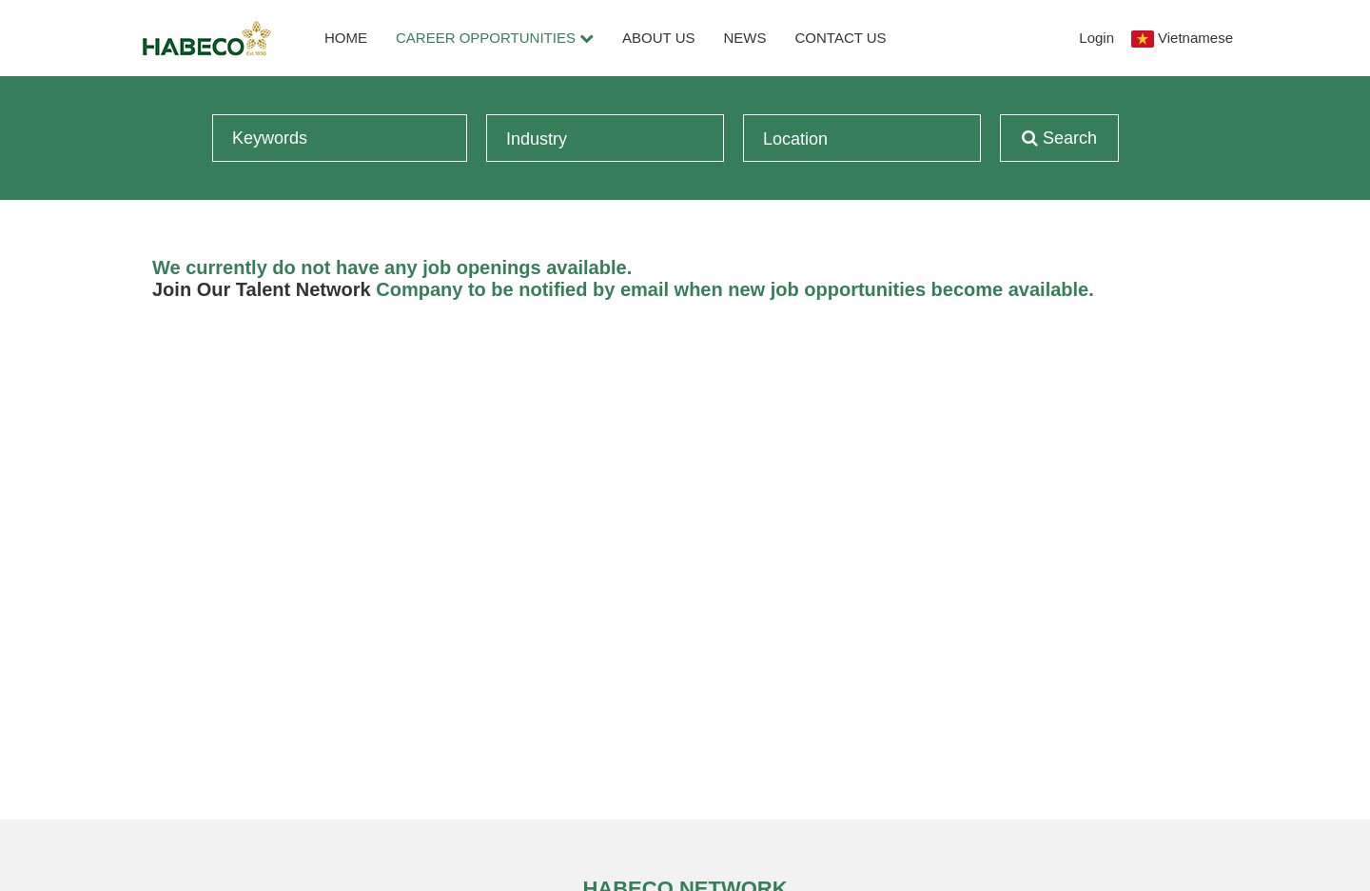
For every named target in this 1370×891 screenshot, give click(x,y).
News (745, 38)
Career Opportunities (495, 38)
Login (1096, 38)
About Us (658, 38)
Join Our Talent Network (261, 289)
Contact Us (841, 38)
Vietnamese (1195, 38)
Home (345, 38)
